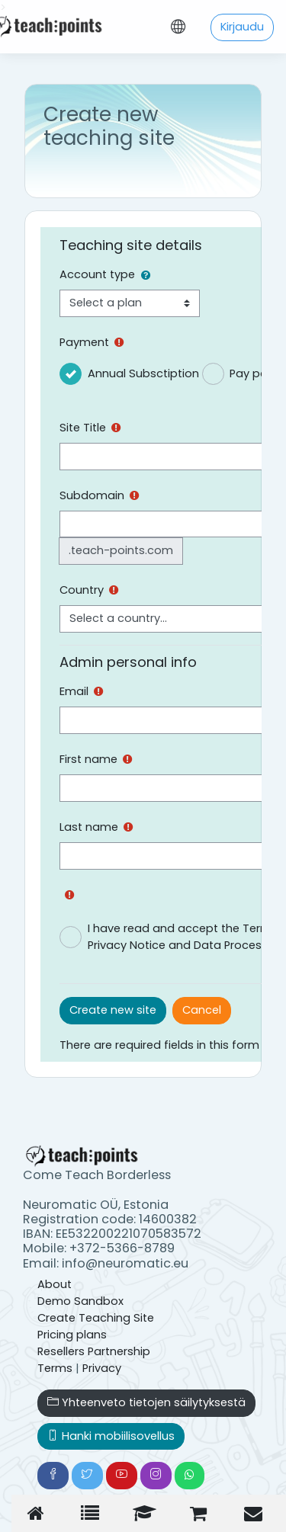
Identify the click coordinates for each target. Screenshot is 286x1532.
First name (88, 759)
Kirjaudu (242, 26)
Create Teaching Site (95, 1317)
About (54, 1284)
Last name (88, 827)
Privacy (101, 1368)
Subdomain (91, 495)
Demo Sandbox (80, 1301)
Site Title (82, 427)
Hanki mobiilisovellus (111, 1436)
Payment (84, 342)
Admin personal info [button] (128, 661)
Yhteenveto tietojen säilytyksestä (146, 1402)
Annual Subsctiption (143, 373)
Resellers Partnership (93, 1351)
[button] (149, 276)
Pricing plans (72, 1334)
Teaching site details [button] (130, 245)
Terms (54, 1368)
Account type (97, 274)
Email (73, 691)
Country (81, 590)
